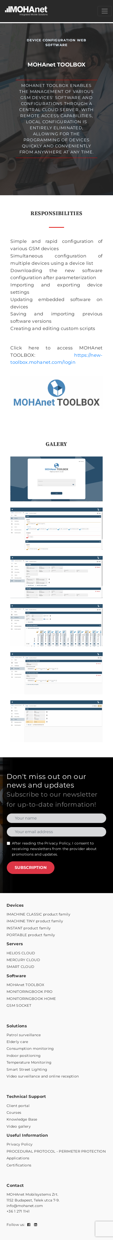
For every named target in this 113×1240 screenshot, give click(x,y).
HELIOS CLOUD (21, 953)
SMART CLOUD (20, 966)
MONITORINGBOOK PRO (29, 991)
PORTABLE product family (31, 935)
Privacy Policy (57, 843)
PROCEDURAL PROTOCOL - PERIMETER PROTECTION (56, 1151)
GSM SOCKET (19, 1005)
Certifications (19, 1165)
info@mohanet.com (25, 1205)
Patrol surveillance (24, 1035)
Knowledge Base (22, 1119)
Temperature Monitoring (29, 1062)
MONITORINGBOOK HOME (31, 998)
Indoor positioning (24, 1055)
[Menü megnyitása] (105, 11)
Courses (14, 1112)
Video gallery (19, 1126)
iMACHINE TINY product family (35, 921)
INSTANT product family (29, 928)
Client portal (18, 1105)
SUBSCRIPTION (31, 867)
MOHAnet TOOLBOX (25, 985)
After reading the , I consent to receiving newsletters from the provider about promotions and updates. (54, 848)
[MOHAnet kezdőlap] (26, 11)
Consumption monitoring (30, 1048)
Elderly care (17, 1041)
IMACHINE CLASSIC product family (38, 914)
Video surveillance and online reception (43, 1076)
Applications (18, 1158)
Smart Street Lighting (27, 1069)
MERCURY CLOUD (23, 960)
